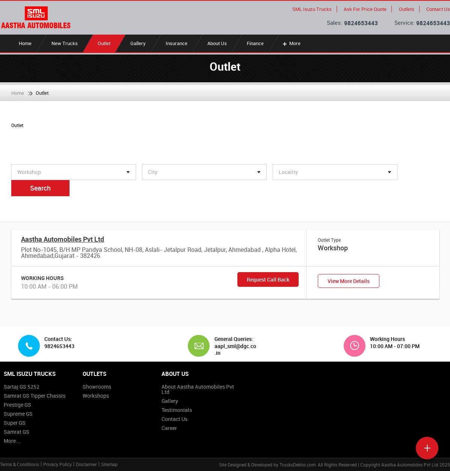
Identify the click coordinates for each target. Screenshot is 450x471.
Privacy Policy (57, 464)
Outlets (406, 9)
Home (25, 43)
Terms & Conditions (19, 464)
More (291, 43)
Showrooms (97, 386)
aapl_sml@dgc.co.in (235, 349)
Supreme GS (18, 413)
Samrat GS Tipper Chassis (34, 395)
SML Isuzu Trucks (312, 9)
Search (40, 187)
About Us (217, 43)
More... (12, 440)
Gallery (138, 43)
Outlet (104, 43)
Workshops (96, 395)
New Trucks (64, 43)
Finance (255, 43)
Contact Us (438, 9)
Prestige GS (17, 404)
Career (169, 428)
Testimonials (177, 409)
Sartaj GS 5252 (21, 386)
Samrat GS (16, 431)
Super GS (15, 422)
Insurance (176, 43)
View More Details (349, 281)
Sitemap (109, 464)
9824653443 (361, 23)
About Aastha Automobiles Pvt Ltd (198, 389)
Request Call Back (268, 279)
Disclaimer (86, 464)
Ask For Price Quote (365, 9)
